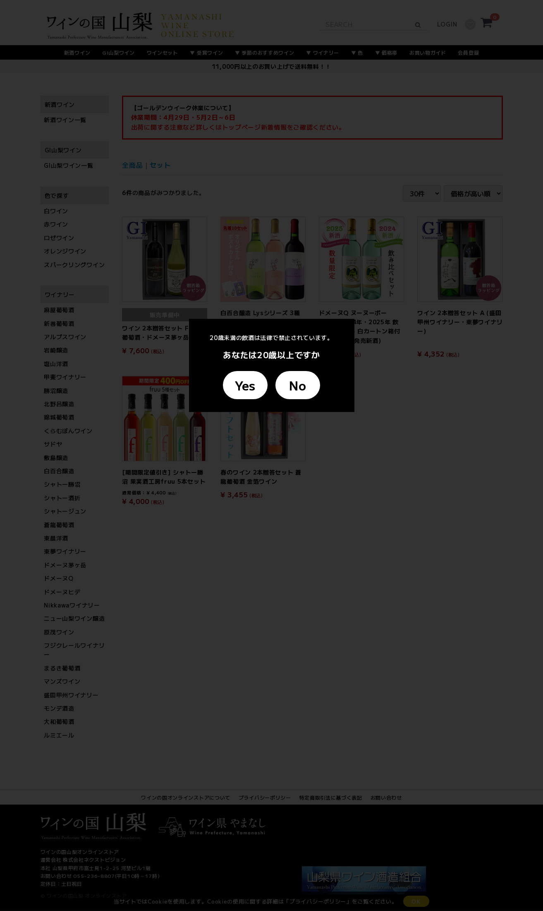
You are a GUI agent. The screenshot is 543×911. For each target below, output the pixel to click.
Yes (245, 385)
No (297, 385)
